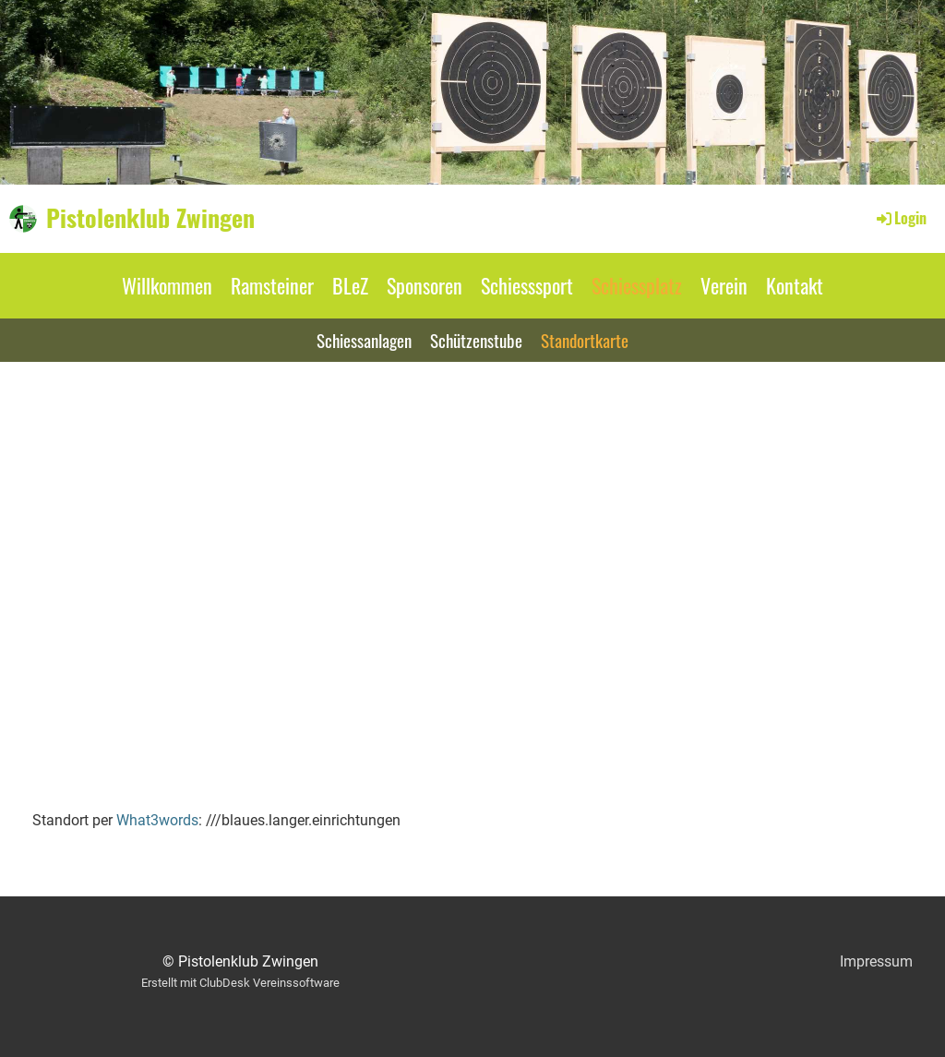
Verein (724, 285)
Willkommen (167, 285)
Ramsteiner (272, 285)
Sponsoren (424, 285)
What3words (157, 820)
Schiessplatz (637, 285)
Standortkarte (584, 340)
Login (900, 218)
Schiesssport (527, 285)
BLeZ (350, 285)
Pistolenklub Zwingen (150, 217)
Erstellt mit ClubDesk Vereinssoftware (240, 983)
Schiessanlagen (364, 340)
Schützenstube (476, 340)
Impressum (876, 961)
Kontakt (794, 285)
